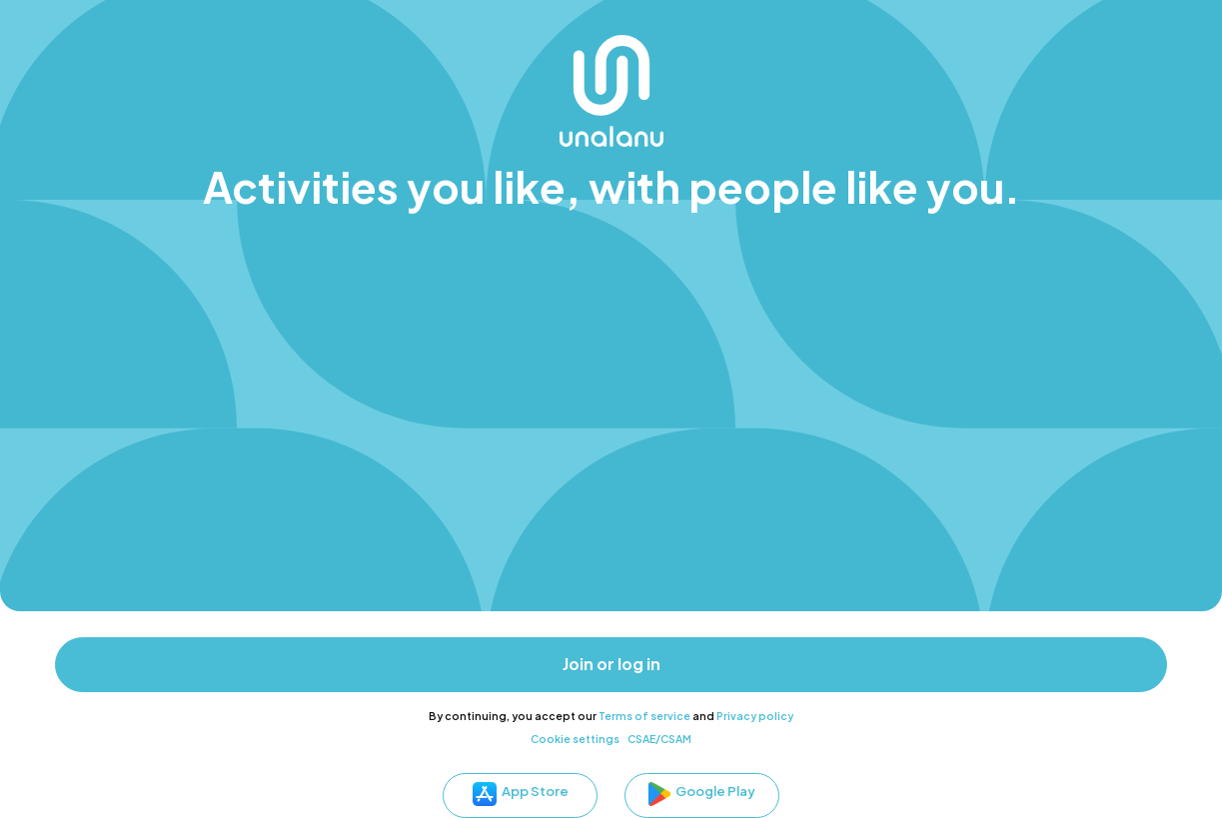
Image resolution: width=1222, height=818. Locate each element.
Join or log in (611, 664)
